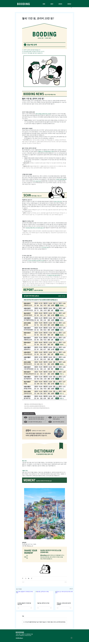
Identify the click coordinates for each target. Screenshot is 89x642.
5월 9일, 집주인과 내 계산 (43, 603)
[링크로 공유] (31, 578)
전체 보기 (71, 588)
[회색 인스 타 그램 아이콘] (71, 638)
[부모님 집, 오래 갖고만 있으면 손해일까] (64, 596)
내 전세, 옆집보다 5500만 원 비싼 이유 (24, 603)
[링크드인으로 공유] (28, 578)
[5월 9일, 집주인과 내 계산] (44, 596)
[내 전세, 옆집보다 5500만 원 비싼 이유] (25, 596)
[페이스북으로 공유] (22, 578)
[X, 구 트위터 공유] (25, 578)
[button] (71, 7)
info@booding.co (19, 638)
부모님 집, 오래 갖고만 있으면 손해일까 (64, 603)
